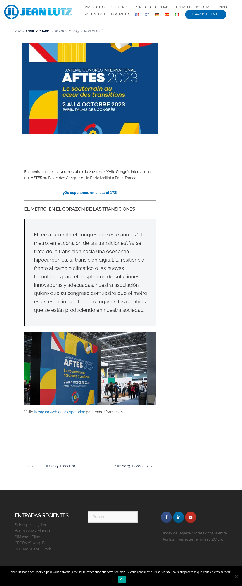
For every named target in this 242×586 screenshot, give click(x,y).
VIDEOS (225, 7)
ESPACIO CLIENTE (206, 14)
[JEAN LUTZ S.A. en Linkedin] (178, 517)
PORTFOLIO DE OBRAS (152, 7)
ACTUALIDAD (95, 14)
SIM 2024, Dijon (27, 537)
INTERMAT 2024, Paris (33, 549)
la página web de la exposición (59, 412)
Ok (122, 579)
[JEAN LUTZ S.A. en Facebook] (166, 517)
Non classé (93, 31)
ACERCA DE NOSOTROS (194, 7)
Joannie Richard (35, 31)
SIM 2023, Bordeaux (132, 466)
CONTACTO (120, 14)
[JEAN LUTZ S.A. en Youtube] (190, 517)
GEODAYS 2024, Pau (32, 543)
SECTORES (119, 7)
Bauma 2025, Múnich (32, 531)
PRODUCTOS (95, 7)
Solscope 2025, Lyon (32, 525)
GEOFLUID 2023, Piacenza (53, 466)
